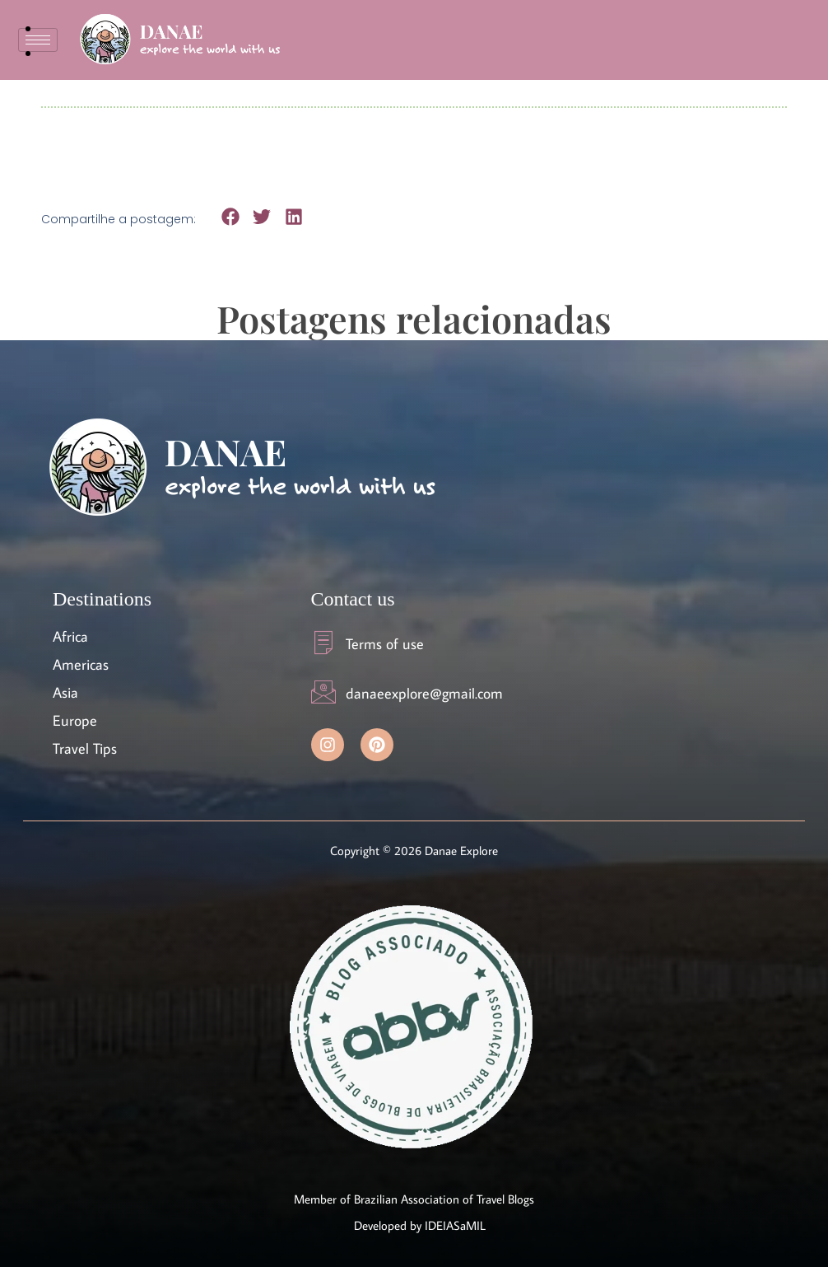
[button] (230, 216)
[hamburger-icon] (38, 40)
